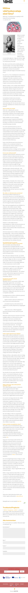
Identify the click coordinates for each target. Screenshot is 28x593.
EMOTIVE (16, 591)
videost (13, 454)
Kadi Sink (19, 501)
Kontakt (22, 584)
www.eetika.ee (19, 496)
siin (7, 437)
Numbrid (11, 584)
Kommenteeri (6, 527)
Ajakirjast (17, 584)
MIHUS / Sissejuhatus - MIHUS (10, 510)
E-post (4, 545)
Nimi (4, 540)
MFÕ (11, 585)
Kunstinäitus (5, 584)
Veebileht (5, 551)
